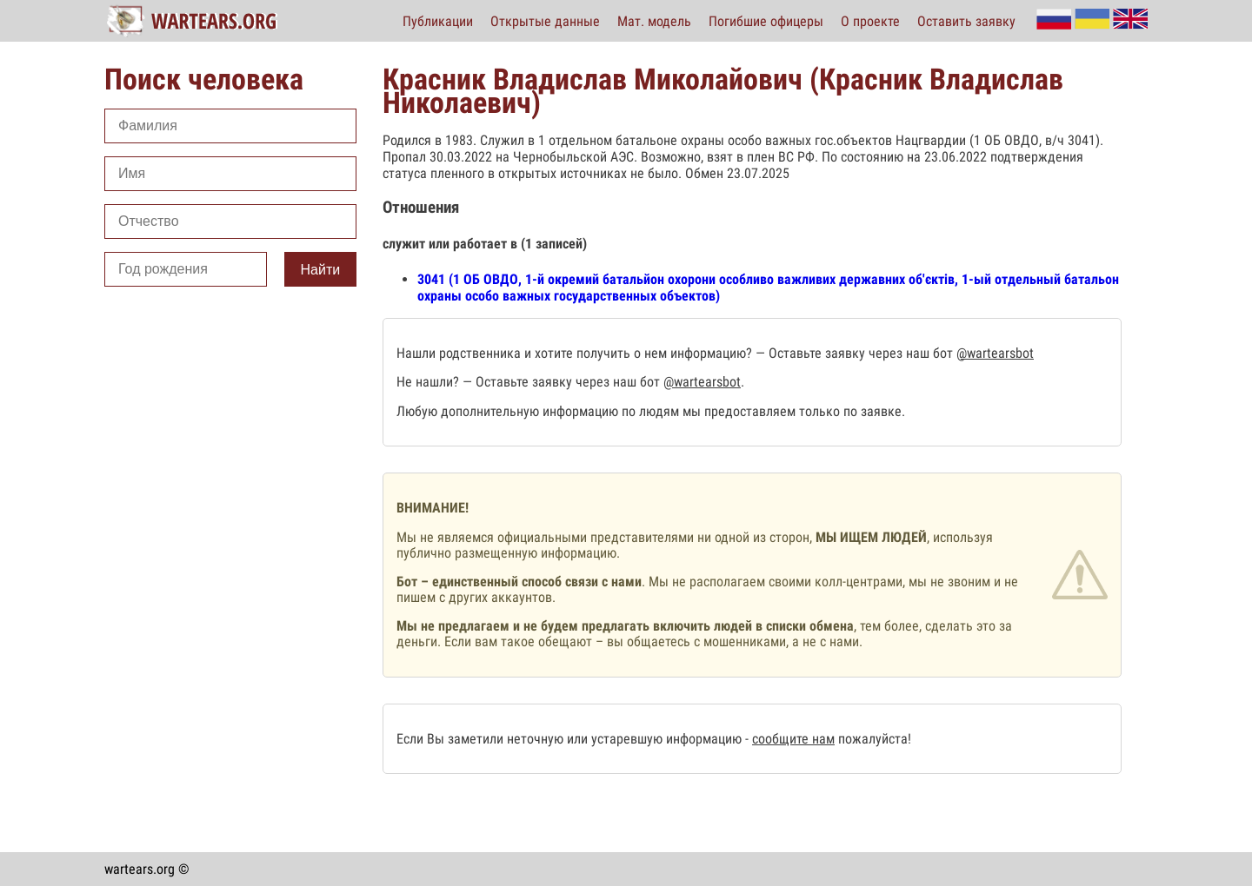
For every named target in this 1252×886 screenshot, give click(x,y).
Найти (321, 269)
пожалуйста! (873, 739)
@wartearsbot (995, 353)
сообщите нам (793, 739)
